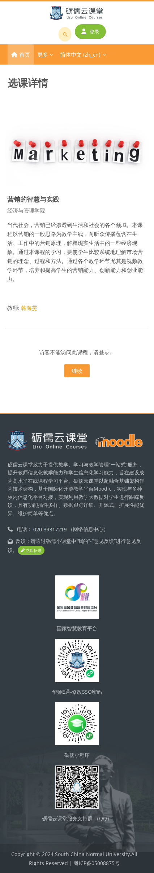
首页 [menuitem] (24, 54)
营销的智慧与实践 (33, 198)
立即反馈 (31, 550)
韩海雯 (29, 307)
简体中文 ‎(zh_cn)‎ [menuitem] (80, 54)
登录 (90, 31)
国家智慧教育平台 (77, 628)
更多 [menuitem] (42, 54)
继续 (77, 370)
